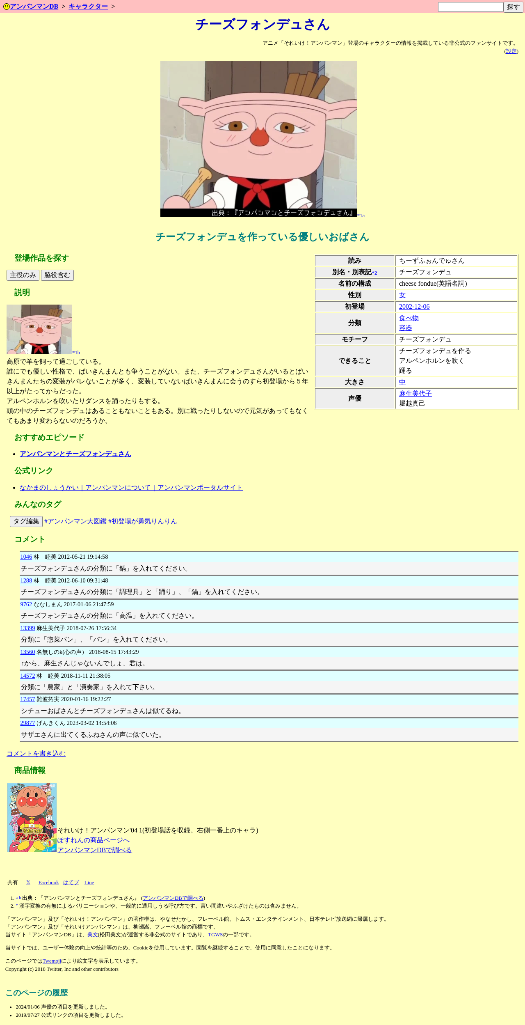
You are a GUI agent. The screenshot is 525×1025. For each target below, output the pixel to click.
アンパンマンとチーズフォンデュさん (75, 453)
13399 (27, 628)
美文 (92, 935)
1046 (26, 556)
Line (89, 882)
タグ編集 (26, 521)
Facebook (49, 882)
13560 (27, 652)
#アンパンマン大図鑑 (75, 521)
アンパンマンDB (30, 6)
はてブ (71, 882)
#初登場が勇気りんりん (142, 521)
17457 (27, 699)
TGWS (215, 935)
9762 (26, 604)
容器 (405, 327)
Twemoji (52, 961)
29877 (27, 723)
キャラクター (88, 6)
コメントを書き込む (36, 753)
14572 (27, 675)
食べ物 (409, 317)
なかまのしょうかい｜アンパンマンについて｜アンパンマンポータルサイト (131, 487)
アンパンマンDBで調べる (94, 849)
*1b (76, 352)
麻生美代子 (415, 393)
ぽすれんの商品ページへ (93, 840)
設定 (511, 51)
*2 (374, 272)
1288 (26, 580)
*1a (361, 215)
